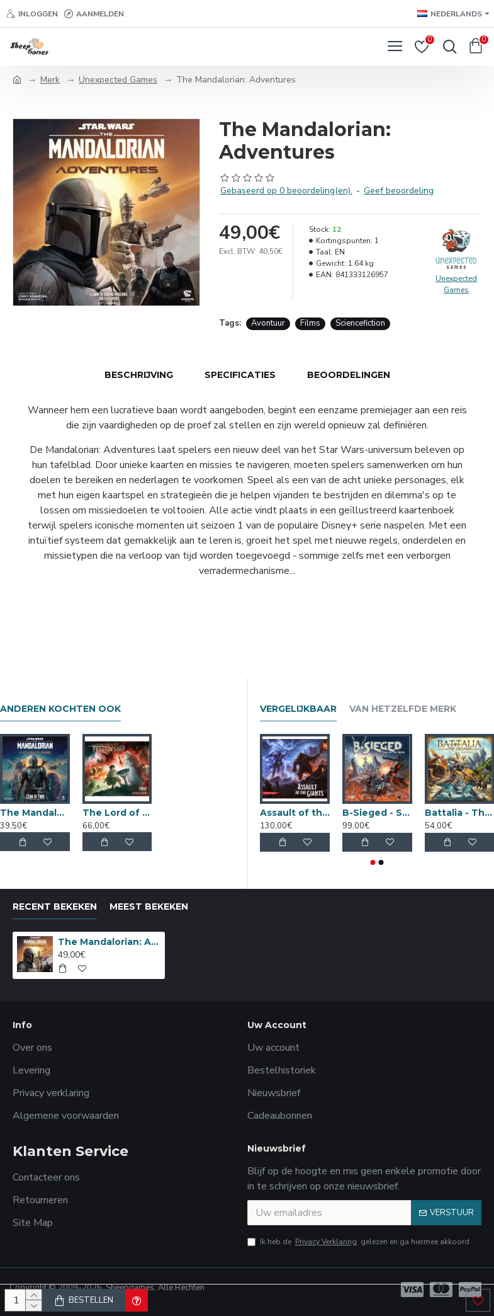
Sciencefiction (360, 323)
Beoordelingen (348, 374)
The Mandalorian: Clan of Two (35, 812)
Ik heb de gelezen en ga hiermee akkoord (358, 1241)
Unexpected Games (118, 80)
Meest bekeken (148, 906)
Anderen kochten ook (60, 709)
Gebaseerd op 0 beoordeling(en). (286, 191)
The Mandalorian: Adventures (109, 941)
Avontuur (268, 323)
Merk (50, 80)
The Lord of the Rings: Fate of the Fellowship (117, 812)
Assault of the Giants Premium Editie (295, 812)
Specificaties (240, 374)
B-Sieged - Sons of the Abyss (377, 812)
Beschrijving (138, 374)
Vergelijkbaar (298, 709)
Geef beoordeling (399, 191)
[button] (372, 862)
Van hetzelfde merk (402, 709)
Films (310, 323)
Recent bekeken (55, 906)
